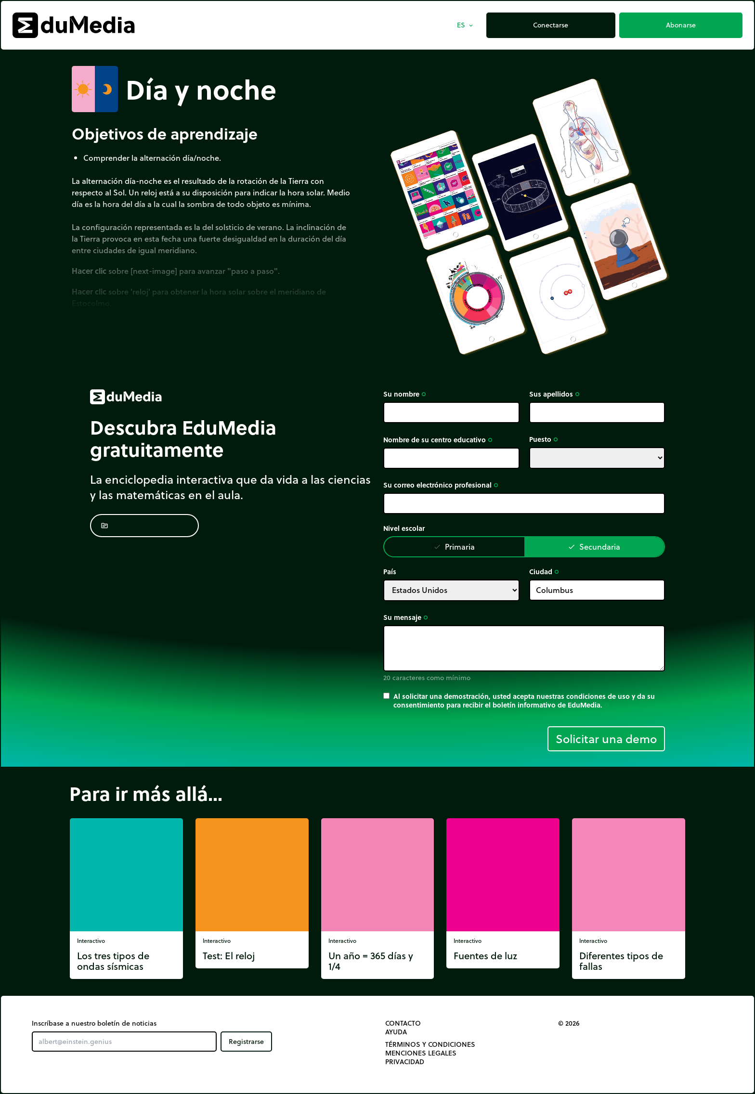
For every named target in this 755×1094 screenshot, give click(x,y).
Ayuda (396, 1032)
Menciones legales (420, 1053)
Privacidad (404, 1062)
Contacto (403, 1023)
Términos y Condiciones (430, 1044)
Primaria (454, 546)
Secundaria (594, 546)
